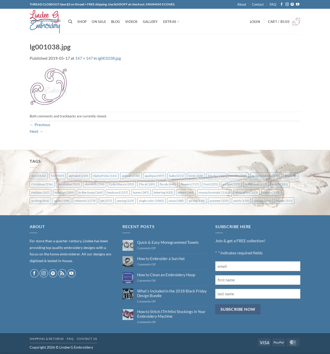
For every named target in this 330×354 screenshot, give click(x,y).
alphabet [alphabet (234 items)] (78, 176)
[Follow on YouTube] (297, 4)
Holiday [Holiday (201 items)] (40, 192)
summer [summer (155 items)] (219, 201)
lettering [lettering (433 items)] (163, 192)
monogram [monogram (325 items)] (246, 192)
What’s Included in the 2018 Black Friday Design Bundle (172, 293)
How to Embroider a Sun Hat (161, 258)
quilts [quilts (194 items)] (62, 201)
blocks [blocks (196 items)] (216, 176)
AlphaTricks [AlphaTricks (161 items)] (105, 176)
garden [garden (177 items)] (231, 184)
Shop (82, 22)
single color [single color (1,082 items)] (151, 201)
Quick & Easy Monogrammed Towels (168, 242)
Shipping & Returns (47, 339)
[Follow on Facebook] (281, 4)
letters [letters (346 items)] (186, 192)
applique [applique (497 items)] (154, 176)
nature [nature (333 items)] (271, 192)
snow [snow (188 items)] (176, 201)
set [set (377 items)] (106, 201)
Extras (171, 21)
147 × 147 (84, 58)
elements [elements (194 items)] (95, 184)
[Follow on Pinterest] (292, 4)
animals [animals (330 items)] (131, 176)
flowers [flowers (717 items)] (190, 184)
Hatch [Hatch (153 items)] (280, 184)
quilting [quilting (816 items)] (40, 201)
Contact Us (87, 339)
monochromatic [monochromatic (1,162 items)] (214, 192)
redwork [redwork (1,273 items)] (85, 201)
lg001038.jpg (109, 58)
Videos (131, 22)
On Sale (99, 22)
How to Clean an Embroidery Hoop (166, 274)
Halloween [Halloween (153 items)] (256, 184)
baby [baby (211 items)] (176, 176)
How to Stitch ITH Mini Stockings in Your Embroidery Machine (171, 313)
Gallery (150, 22)
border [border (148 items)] (238, 176)
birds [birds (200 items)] (195, 176)
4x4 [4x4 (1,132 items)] (38, 176)
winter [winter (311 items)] (284, 201)
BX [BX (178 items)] (291, 176)
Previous (40, 124)
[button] (255, 21)
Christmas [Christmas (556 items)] (42, 184)
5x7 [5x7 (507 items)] (57, 176)
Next (36, 131)
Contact (258, 4)
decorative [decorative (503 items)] (68, 184)
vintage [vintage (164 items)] (262, 201)
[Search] (70, 22)
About (241, 4)
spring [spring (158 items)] (196, 201)
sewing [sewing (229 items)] (125, 201)
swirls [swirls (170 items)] (241, 201)
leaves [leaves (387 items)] (141, 192)
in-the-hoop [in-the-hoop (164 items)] (90, 192)
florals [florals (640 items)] (168, 184)
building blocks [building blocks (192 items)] (266, 176)
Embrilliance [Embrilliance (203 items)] (121, 184)
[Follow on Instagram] (287, 4)
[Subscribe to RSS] (62, 273)
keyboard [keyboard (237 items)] (117, 192)
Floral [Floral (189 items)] (147, 184)
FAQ (273, 4)
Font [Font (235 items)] (210, 184)
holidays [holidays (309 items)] (64, 192)
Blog (115, 22)
